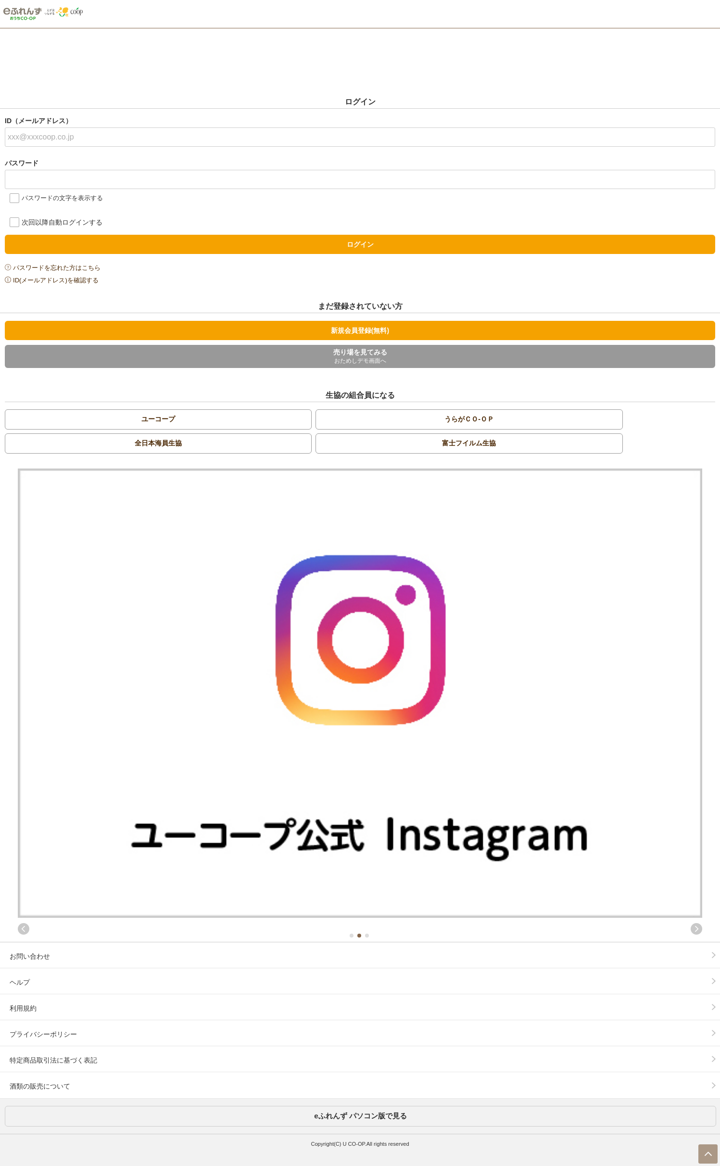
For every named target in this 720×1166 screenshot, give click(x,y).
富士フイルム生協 (469, 443)
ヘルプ (20, 982)
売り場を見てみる (360, 356)
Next (696, 929)
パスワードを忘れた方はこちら (57, 267)
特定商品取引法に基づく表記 (53, 1060)
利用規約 (23, 1008)
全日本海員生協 (158, 443)
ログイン (360, 244)
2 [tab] (359, 936)
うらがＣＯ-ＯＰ (469, 419)
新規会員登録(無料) (360, 330)
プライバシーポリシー (43, 1034)
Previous (23, 929)
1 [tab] (351, 936)
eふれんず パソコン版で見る (360, 1116)
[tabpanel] (360, 693)
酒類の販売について (40, 1086)
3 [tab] (366, 936)
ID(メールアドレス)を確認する (56, 280)
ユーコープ (158, 419)
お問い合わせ (30, 956)
